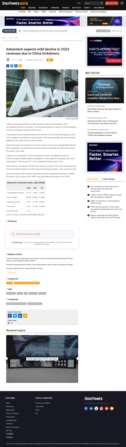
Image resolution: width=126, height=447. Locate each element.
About (8, 403)
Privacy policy (10, 417)
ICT (16, 38)
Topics (37, 410)
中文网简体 (9, 437)
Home (4, 38)
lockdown (33, 293)
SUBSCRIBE (111, 3)
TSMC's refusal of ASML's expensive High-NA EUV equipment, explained (106, 196)
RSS (36, 413)
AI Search (52, 12)
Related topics (15, 330)
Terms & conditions (12, 413)
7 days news (39, 406)
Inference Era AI (82, 12)
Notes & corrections (12, 427)
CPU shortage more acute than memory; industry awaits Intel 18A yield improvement (105, 189)
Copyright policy (11, 420)
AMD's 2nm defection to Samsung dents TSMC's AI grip (105, 202)
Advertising (9, 406)
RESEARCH (43, 8)
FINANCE (65, 8)
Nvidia (36, 12)
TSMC (44, 12)
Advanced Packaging (98, 12)
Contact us (9, 424)
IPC (26, 293)
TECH (23, 8)
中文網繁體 (9, 434)
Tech (10, 38)
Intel (29, 12)
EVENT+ (87, 8)
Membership (10, 410)
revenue (42, 293)
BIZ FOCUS (76, 8)
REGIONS (32, 8)
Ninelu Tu (14, 60)
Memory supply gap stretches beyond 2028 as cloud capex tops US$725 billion (105, 216)
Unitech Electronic (34, 304)
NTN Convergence (65, 12)
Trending (22, 12)
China (20, 293)
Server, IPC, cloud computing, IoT (27, 283)
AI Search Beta (17, 242)
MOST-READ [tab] (92, 179)
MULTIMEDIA (99, 8)
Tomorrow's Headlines (103, 31)
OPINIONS (55, 8)
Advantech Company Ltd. (16, 304)
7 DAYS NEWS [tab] (108, 179)
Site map (9, 430)
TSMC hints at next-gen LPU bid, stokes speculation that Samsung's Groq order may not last (106, 209)
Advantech (11, 293)
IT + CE (9, 283)
